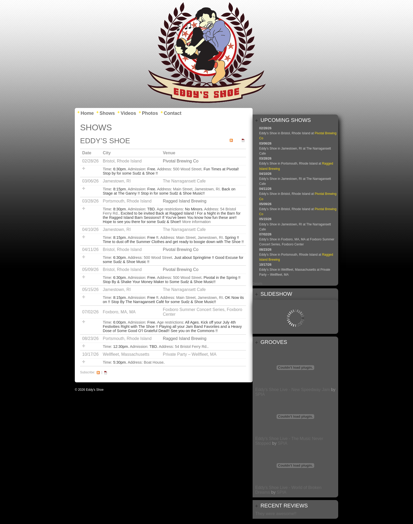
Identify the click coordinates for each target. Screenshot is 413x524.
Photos (150, 113)
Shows (107, 113)
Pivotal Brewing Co (180, 161)
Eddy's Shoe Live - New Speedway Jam (292, 389)
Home (87, 113)
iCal (105, 372)
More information (196, 222)
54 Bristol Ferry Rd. (191, 346)
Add (83, 168)
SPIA (260, 394)
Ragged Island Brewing (184, 201)
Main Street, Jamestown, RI (196, 189)
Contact (172, 113)
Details (257, 283)
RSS (98, 372)
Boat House (154, 362)
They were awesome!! (276, 513)
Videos (128, 113)
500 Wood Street (187, 169)
